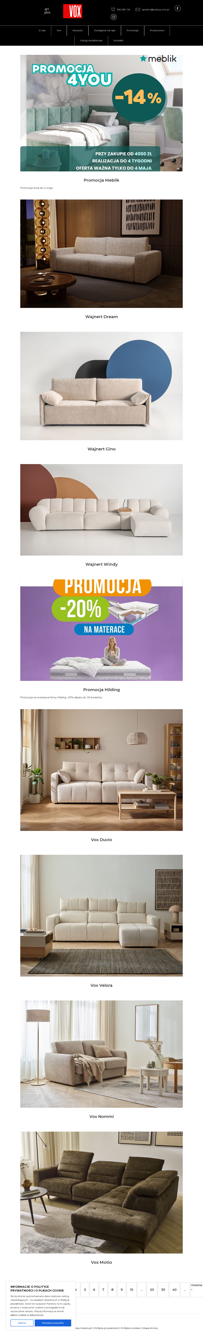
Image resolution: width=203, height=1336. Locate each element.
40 (174, 1290)
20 (152, 1290)
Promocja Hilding (101, 689)
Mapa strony (150, 1328)
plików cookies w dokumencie (27, 1315)
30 (163, 1290)
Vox (59, 30)
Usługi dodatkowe (91, 40)
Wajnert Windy (101, 564)
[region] (40, 1306)
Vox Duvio (101, 839)
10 (131, 1290)
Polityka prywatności (106, 1328)
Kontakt (118, 40)
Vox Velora (101, 985)
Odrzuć (22, 1323)
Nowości (77, 30)
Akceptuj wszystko (53, 1323)
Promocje (133, 30)
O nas (42, 30)
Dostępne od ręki (104, 30)
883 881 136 (120, 9)
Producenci (157, 30)
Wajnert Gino (102, 449)
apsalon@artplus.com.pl (152, 9)
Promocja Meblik (101, 180)
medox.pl (86, 1328)
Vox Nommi (101, 1116)
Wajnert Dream (101, 316)
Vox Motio (101, 1262)
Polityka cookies (130, 1328)
